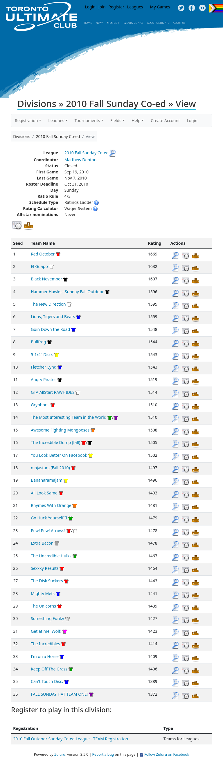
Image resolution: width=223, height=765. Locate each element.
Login (90, 7)
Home (88, 23)
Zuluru (59, 754)
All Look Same (44, 493)
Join (102, 7)
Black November (46, 279)
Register (116, 7)
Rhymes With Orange (51, 505)
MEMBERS (113, 23)
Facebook (192, 8)
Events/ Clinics (133, 23)
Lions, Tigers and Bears (53, 316)
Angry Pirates (43, 379)
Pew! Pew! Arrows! (48, 530)
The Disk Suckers (47, 580)
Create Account (165, 120)
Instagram (202, 8)
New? (99, 23)
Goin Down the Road (50, 329)
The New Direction (48, 304)
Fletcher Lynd (43, 367)
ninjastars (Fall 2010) (50, 467)
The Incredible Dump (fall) (55, 442)
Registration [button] (26, 120)
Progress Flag (216, 8)
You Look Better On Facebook (59, 455)
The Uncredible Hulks (51, 556)
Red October (43, 254)
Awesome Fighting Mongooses (60, 430)
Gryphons (40, 404)
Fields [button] (115, 120)
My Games (160, 7)
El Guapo (39, 266)
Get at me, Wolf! (46, 631)
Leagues (135, 7)
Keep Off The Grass (49, 669)
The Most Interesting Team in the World (68, 417)
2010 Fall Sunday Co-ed (86, 152)
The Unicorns (43, 606)
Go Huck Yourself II (49, 518)
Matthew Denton (80, 159)
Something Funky (47, 618)
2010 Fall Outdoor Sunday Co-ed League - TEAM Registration (70, 739)
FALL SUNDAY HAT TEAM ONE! (59, 694)
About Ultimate (158, 23)
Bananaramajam (46, 480)
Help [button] (136, 120)
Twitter (181, 8)
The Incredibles (45, 643)
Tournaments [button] (87, 120)
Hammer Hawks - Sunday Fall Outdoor (67, 291)
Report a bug (103, 754)
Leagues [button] (56, 120)
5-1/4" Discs (42, 354)
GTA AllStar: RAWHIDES (52, 392)
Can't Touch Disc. (47, 681)
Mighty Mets (43, 593)
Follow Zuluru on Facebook (166, 754)
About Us (179, 23)
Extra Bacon (42, 543)
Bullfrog (38, 342)
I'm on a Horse (45, 656)
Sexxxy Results (45, 568)
